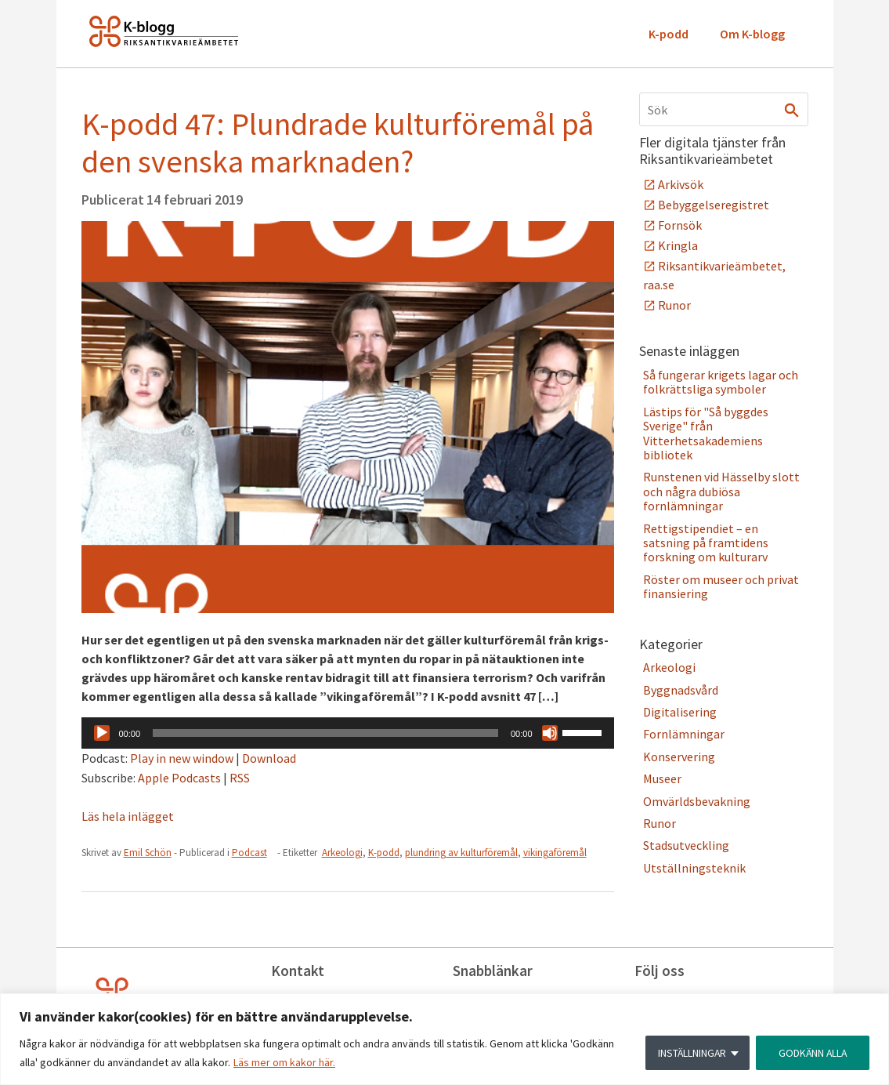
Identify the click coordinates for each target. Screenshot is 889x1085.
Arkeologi (342, 852)
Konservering (679, 756)
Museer (662, 778)
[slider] (325, 733)
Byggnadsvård (680, 690)
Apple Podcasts (179, 778)
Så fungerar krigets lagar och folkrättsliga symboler (720, 382)
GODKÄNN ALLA (811, 1053)
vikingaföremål (555, 852)
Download (269, 758)
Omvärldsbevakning (696, 801)
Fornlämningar (684, 734)
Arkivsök (680, 184)
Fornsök (680, 225)
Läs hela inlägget (127, 816)
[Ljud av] (550, 733)
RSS (239, 778)
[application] (347, 733)
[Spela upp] (102, 733)
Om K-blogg (752, 34)
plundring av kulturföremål (461, 852)
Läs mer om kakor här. (284, 1062)
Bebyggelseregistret (713, 204)
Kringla (678, 245)
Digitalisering (680, 712)
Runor (674, 305)
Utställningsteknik (694, 868)
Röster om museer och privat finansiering (721, 586)
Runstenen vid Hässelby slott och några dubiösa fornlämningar (721, 491)
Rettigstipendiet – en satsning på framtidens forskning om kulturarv (705, 543)
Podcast (249, 852)
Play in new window (181, 758)
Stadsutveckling (686, 845)
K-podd (668, 34)
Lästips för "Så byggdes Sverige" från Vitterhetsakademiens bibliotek (705, 433)
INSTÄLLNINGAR (689, 1053)
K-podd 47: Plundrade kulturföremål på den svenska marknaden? (337, 142)
